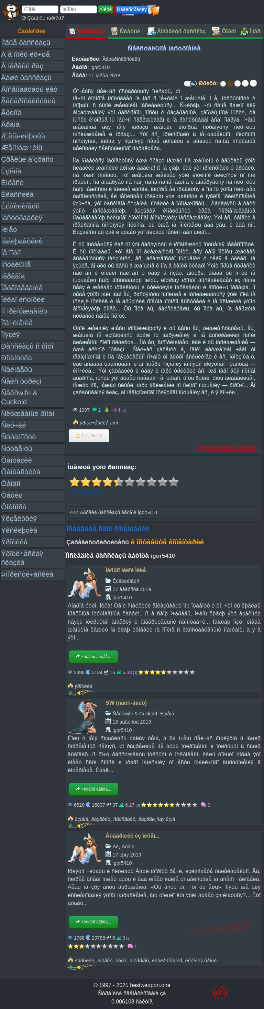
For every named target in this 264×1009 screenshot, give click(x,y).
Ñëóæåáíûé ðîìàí (27, 413)
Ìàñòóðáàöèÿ (21, 218)
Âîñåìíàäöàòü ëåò (29, 89)
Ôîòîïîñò (13, 507)
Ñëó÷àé (13, 425)
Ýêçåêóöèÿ (19, 518)
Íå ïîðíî (11, 253)
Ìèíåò (9, 229)
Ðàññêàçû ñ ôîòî (27, 346)
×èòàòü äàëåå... (93, 656)
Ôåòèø (12, 495)
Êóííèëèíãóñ (20, 206)
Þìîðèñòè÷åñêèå (27, 574)
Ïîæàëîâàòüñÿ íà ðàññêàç (227, 447)
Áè (115, 846)
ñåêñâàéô (124, 819)
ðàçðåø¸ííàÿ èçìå (157, 819)
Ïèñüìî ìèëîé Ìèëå (126, 570)
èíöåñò (104, 960)
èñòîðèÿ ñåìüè (201, 960)
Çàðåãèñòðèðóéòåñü (97, 542)
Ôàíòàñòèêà (21, 472)
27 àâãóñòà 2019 (131, 589)
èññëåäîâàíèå (167, 960)
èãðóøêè (84, 960)
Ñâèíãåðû (16, 369)
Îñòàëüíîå (16, 264)
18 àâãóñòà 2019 (131, 722)
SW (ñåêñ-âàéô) (126, 703)
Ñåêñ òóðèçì (21, 381)
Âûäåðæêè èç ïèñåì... (133, 836)
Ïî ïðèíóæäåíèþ (24, 311)
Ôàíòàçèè (16, 460)
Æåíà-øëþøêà (23, 136)
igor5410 (100, 67)
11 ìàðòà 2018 (104, 75)
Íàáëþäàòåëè (22, 241)
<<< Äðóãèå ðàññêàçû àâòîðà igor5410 (113, 512)
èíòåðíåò (139, 960)
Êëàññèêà (17, 194)
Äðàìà (10, 124)
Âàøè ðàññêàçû (26, 77)
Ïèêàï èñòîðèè (23, 299)
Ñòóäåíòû (16, 448)
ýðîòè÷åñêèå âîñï (99, 423)
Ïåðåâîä (13, 276)
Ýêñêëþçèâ (19, 530)
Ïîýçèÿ (10, 334)
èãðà (121, 960)
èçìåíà (81, 819)
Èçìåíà (11, 171)
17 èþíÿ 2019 (126, 855)
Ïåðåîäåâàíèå (22, 288)
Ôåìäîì (11, 483)
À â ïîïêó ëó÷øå (25, 54)
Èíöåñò (12, 182)
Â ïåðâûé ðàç (22, 66)
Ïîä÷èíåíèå (17, 323)
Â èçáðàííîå (89, 435)
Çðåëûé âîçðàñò (27, 159)
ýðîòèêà (83, 686)
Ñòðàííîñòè (18, 437)
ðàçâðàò (100, 819)
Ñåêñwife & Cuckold (134, 713)
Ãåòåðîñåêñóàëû (28, 101)
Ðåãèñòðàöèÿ (132, 9)
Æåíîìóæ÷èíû (21, 147)
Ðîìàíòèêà (16, 358)
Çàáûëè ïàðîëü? (43, 18)
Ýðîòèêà (14, 542)
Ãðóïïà (11, 112)
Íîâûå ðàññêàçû (25, 42)
